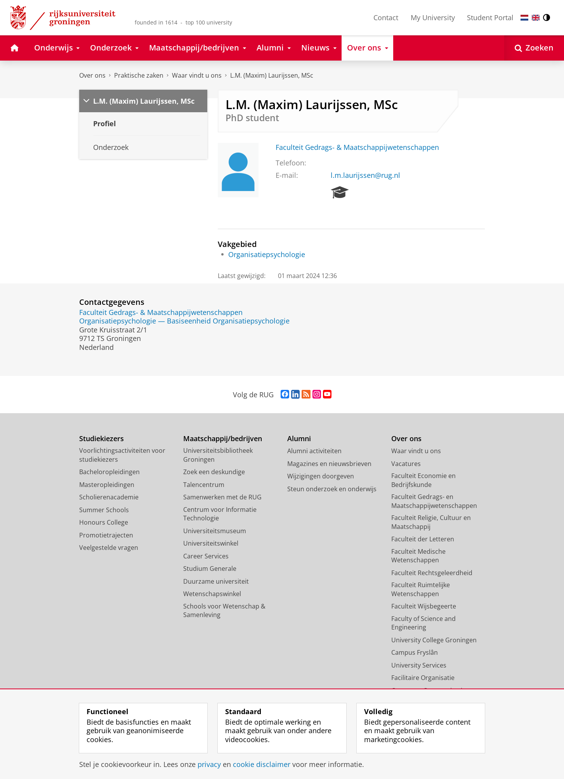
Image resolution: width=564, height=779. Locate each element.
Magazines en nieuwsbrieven (329, 463)
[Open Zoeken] (534, 48)
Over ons (92, 75)
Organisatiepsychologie (266, 254)
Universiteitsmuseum (214, 531)
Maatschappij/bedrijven (222, 438)
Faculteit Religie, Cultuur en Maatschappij (431, 522)
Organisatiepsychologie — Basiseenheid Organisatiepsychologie (184, 320)
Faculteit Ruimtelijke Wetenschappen (420, 589)
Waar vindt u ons (197, 75)
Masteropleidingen (106, 484)
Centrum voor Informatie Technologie (220, 514)
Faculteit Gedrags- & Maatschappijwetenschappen (357, 147)
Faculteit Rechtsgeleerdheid (431, 573)
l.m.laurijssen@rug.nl (365, 175)
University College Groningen (434, 640)
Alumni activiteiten (314, 451)
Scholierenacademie (109, 497)
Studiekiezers (101, 438)
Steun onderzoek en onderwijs (332, 489)
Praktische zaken (138, 75)
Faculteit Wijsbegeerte (423, 606)
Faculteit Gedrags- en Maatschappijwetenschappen (434, 501)
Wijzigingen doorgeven (320, 476)
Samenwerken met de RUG (222, 497)
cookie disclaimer (261, 764)
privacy (209, 764)
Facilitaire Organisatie (423, 677)
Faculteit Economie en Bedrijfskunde (423, 480)
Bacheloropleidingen (109, 472)
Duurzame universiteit (216, 581)
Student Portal (490, 17)
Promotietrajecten (106, 535)
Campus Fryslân (414, 652)
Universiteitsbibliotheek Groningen (218, 455)
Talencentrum (203, 484)
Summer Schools (104, 510)
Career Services (206, 556)
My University (433, 17)
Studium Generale (209, 568)
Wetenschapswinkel (212, 593)
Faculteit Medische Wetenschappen (418, 556)
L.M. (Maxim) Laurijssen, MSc (271, 75)
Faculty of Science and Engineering (423, 623)
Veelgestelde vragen (108, 547)
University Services (418, 665)
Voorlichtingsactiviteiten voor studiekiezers (122, 455)
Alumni (299, 438)
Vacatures (406, 463)
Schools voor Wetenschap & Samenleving (224, 610)
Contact (385, 17)
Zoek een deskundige (214, 472)
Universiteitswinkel (210, 543)
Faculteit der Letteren (422, 539)
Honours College (103, 522)
